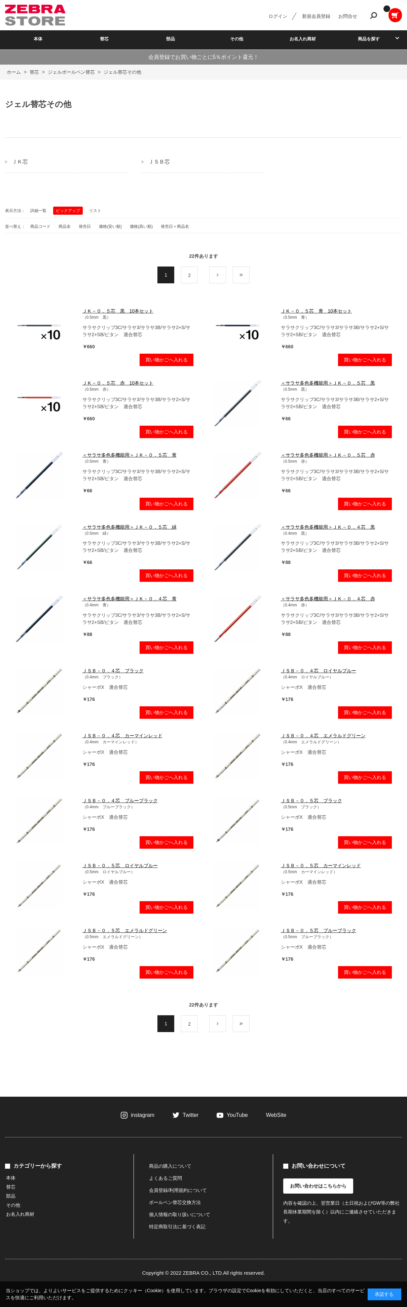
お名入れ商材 (303, 38)
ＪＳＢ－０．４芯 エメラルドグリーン (323, 735)
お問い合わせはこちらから (318, 1186)
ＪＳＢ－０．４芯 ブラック (113, 670)
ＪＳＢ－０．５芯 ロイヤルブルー (120, 865)
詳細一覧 (38, 210)
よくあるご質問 (165, 1178)
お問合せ (347, 16)
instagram (142, 1115)
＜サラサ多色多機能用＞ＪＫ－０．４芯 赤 (328, 598)
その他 (236, 38)
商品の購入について (170, 1166)
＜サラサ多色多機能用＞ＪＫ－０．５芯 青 (129, 455)
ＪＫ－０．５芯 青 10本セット (316, 311)
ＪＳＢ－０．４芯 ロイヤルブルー (318, 670)
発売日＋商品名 (175, 226)
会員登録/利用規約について (178, 1190)
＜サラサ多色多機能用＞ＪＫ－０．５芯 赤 (328, 455)
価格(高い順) (141, 226)
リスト (95, 210)
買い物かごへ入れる (166, 359)
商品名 (65, 226)
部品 (170, 38)
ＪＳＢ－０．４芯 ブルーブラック (120, 800)
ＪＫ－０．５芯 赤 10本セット (118, 383)
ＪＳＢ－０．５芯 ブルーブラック (318, 930)
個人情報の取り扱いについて (179, 1214)
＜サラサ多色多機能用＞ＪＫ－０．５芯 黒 (328, 383)
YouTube (237, 1115)
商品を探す (369, 38)
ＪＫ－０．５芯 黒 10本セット (118, 311)
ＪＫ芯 (20, 162)
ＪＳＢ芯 (159, 162)
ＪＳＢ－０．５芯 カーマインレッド (321, 865)
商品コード (40, 226)
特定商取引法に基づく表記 (177, 1226)
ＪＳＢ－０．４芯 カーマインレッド (122, 735)
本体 (38, 38)
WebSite (276, 1115)
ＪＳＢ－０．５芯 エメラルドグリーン (124, 930)
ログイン (277, 16)
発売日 (85, 226)
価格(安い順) (110, 226)
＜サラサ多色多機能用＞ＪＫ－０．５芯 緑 (129, 527)
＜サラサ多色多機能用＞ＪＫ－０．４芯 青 (129, 598)
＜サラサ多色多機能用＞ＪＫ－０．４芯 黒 (328, 527)
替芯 (104, 38)
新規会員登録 (316, 16)
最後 (249, 275)
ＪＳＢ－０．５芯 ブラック (311, 800)
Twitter (190, 1115)
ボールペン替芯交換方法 (175, 1202)
